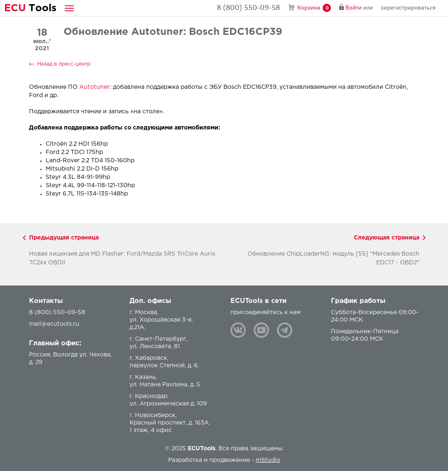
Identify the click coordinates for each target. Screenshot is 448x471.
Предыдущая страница (64, 237)
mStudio (268, 460)
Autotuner (94, 87)
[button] (69, 8)
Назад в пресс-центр (64, 64)
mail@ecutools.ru (54, 324)
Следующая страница (386, 237)
